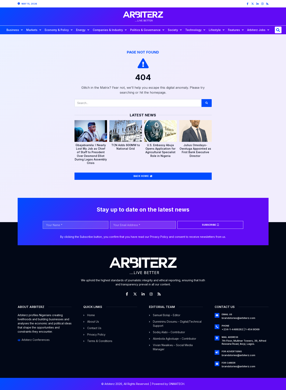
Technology (195, 30)
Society (175, 30)
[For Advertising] (217, 352)
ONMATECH (176, 383)
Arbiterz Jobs (258, 30)
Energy (82, 30)
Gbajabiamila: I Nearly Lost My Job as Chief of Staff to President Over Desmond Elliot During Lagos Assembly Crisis (91, 154)
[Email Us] (217, 315)
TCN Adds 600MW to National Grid (125, 146)
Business (14, 30)
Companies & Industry (110, 30)
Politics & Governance (147, 30)
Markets (33, 30)
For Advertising (232, 351)
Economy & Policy (59, 30)
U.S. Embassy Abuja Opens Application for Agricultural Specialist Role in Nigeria (160, 150)
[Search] (207, 103)
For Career (229, 362)
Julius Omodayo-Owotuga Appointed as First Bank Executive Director (195, 150)
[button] (278, 30)
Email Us (227, 314)
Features (236, 30)
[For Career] (217, 363)
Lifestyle (216, 30)
